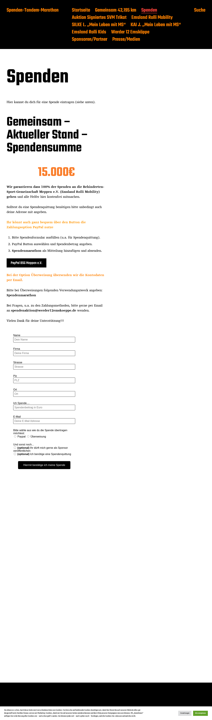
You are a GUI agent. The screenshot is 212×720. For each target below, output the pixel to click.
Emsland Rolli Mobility (152, 18)
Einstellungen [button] (184, 713)
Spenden (149, 10)
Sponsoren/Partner (89, 39)
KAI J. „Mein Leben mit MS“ (156, 25)
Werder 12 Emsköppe (130, 32)
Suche (199, 10)
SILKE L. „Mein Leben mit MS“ (99, 25)
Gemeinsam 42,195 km (115, 10)
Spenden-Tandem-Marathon (33, 10)
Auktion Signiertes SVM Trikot (99, 18)
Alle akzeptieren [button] (200, 713)
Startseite (81, 10)
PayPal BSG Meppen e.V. (26, 263)
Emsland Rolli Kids (89, 32)
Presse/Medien (126, 39)
